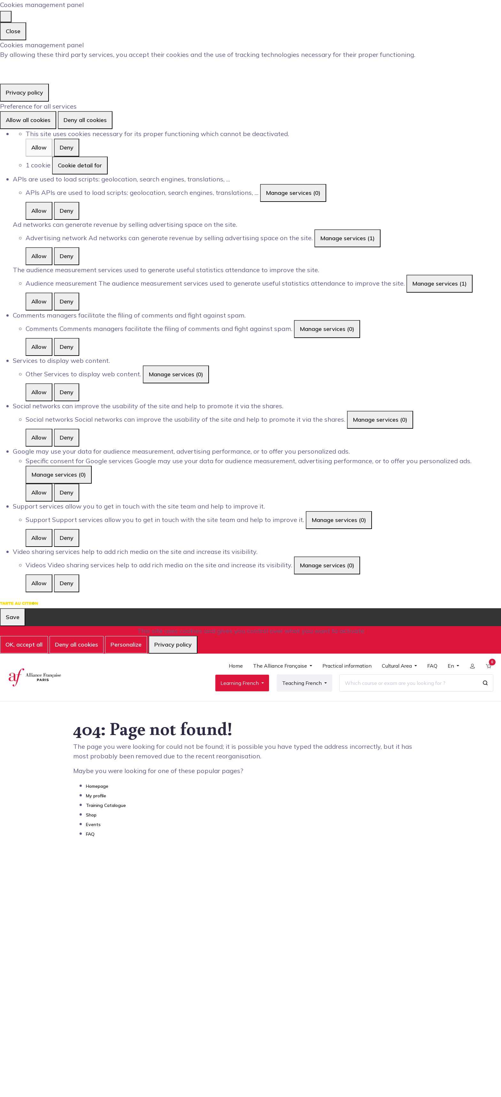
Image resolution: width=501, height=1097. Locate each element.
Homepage (97, 790)
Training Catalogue (106, 809)
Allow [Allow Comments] (39, 346)
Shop (91, 819)
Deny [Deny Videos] (66, 583)
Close (13, 31)
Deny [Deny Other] (66, 392)
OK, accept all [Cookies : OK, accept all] (23, 644)
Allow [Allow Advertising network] (39, 256)
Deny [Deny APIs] (66, 210)
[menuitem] (235, 670)
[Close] (6, 16)
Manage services (293, 192)
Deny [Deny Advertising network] (66, 256)
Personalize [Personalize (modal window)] (126, 644)
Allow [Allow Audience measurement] (39, 301)
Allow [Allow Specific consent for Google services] (39, 492)
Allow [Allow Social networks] (39, 437)
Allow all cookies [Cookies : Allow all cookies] (28, 120)
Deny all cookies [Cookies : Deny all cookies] (85, 120)
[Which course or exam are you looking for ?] (407, 685)
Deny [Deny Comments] (66, 346)
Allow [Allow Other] (39, 392)
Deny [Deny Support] (66, 537)
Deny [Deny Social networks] (66, 437)
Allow (39, 147)
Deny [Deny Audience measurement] (66, 301)
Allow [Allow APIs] (39, 210)
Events (93, 829)
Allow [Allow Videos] (39, 583)
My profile (96, 800)
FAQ (90, 838)
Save (12, 617)
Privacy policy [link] (24, 92)
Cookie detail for (80, 165)
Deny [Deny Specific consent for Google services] (66, 492)
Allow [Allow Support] (39, 537)
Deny (66, 147)
